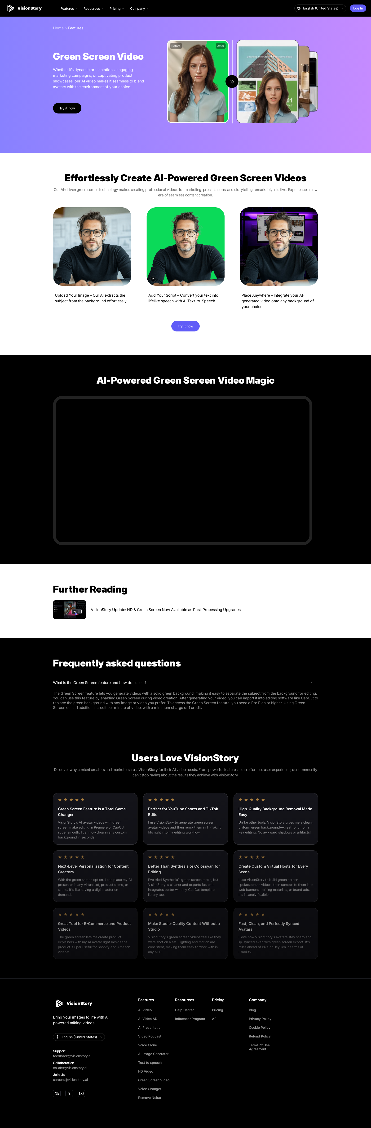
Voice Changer (149, 1089)
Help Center (184, 1010)
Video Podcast (149, 1036)
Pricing (217, 1010)
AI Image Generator (153, 1054)
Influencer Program (190, 1019)
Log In (358, 8)
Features (76, 28)
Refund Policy (260, 1036)
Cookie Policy (259, 1027)
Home (58, 28)
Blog (252, 1010)
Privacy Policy (260, 1019)
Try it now (67, 108)
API (214, 1019)
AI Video (145, 1010)
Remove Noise (149, 1098)
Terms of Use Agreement (259, 1047)
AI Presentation (150, 1027)
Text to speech (150, 1062)
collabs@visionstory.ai (70, 1068)
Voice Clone (147, 1045)
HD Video (145, 1071)
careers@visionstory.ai (70, 1080)
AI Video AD (147, 1019)
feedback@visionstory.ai (72, 1056)
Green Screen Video (153, 1080)
